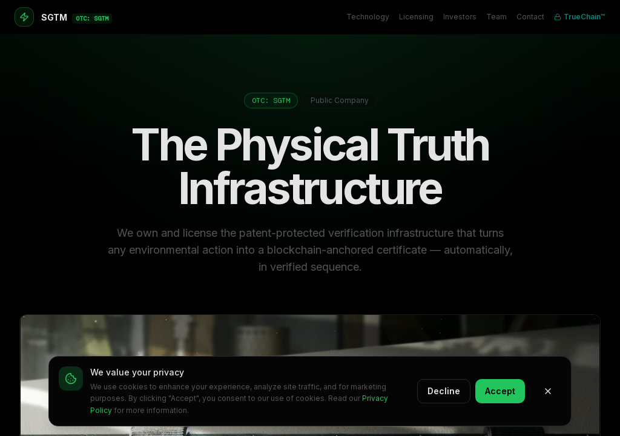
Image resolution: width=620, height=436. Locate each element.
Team (496, 16)
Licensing (416, 16)
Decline (443, 391)
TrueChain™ (579, 16)
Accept (500, 391)
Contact (530, 16)
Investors (460, 16)
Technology (367, 16)
